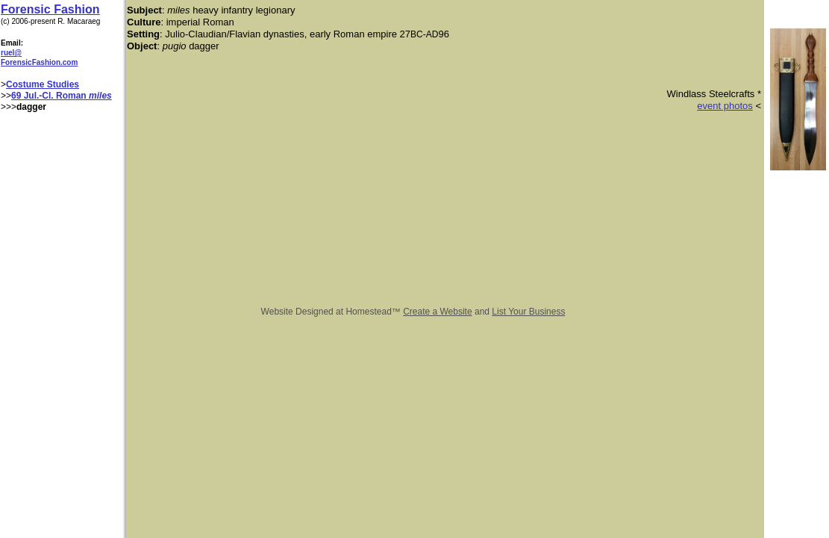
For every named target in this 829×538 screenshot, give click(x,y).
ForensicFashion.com (39, 62)
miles (100, 95)
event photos (724, 105)
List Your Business (528, 311)
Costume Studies (42, 84)
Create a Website (437, 311)
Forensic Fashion (50, 9)
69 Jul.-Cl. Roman (50, 95)
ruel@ (11, 53)
